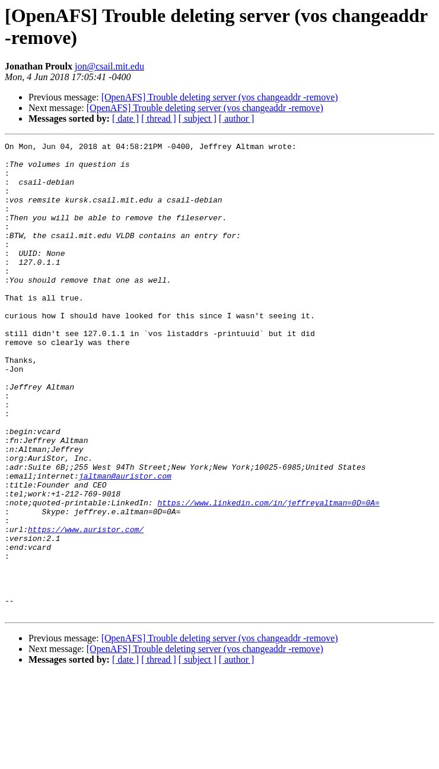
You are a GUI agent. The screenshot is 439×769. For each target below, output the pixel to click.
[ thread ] (158, 118)
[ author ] (237, 118)
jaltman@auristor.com (125, 543)
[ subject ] (198, 118)
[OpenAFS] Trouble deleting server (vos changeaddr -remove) (219, 97)
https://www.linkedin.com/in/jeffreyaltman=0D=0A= (268, 575)
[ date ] (125, 118)
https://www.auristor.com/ (86, 607)
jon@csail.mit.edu (109, 66)
